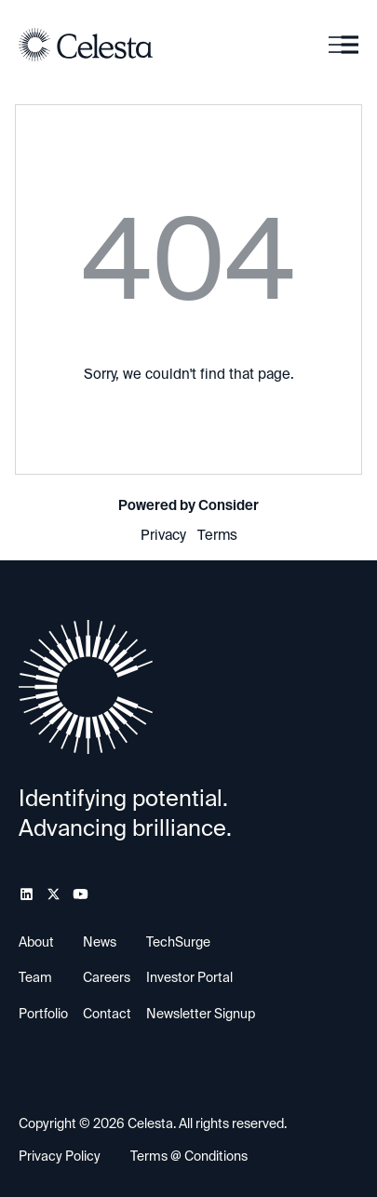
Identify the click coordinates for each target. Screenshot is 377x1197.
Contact (107, 1013)
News (99, 942)
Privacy (163, 535)
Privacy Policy (60, 1156)
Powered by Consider (188, 505)
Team (35, 977)
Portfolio (43, 1013)
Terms (217, 535)
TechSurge (178, 942)
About (36, 942)
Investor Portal (189, 977)
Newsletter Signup (200, 1013)
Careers (106, 977)
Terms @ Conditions (189, 1156)
